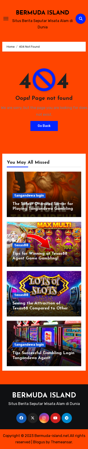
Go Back (44, 126)
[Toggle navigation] (6, 18)
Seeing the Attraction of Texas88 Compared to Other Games (40, 308)
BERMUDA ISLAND (42, 13)
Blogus (39, 442)
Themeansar (61, 442)
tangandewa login (29, 195)
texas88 (21, 245)
